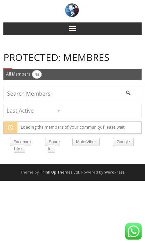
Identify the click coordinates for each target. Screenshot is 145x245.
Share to (54, 145)
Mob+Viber (86, 142)
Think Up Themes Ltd (59, 172)
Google (123, 142)
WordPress (114, 172)
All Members (24, 74)
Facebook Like (23, 145)
